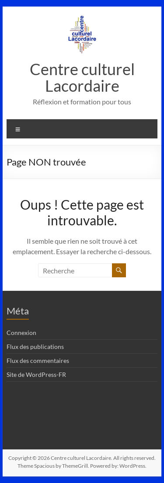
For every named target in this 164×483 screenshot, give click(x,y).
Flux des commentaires (38, 360)
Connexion (21, 332)
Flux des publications (35, 346)
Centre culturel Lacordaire (82, 77)
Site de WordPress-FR (36, 374)
